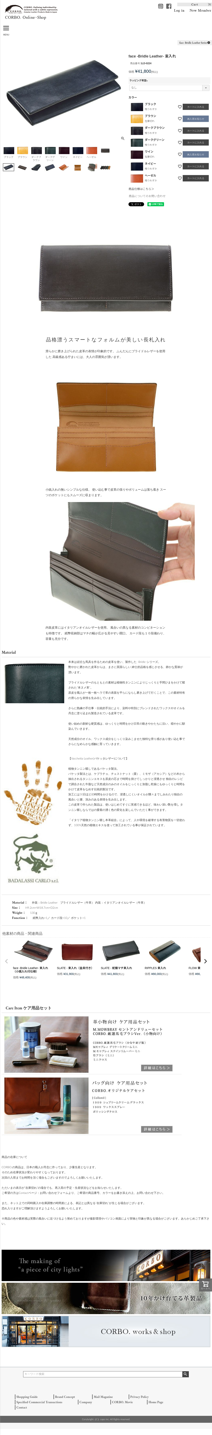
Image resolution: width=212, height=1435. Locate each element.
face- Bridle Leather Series (194, 42)
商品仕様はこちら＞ (141, 189)
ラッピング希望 (139, 80)
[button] (6, 961)
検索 (185, 1374)
